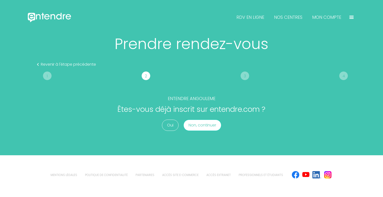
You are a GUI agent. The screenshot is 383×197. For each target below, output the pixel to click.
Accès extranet (218, 175)
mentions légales (64, 175)
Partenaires (145, 175)
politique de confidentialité (106, 175)
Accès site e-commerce (180, 175)
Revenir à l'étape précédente (65, 64)
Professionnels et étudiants (261, 175)
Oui (170, 125)
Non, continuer (202, 125)
